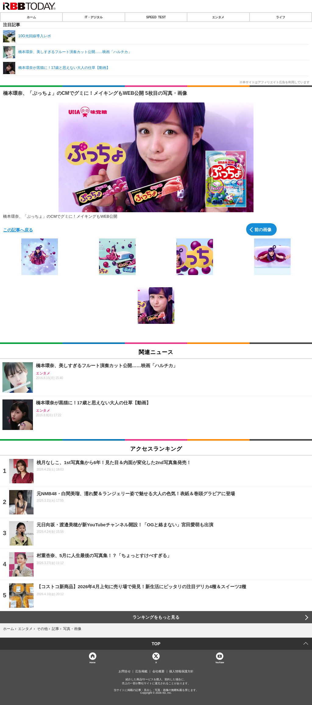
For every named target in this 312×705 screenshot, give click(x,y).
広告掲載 (141, 671)
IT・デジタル (94, 17)
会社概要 (158, 671)
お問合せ (125, 671)
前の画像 (262, 229)
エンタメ (218, 17)
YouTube (219, 662)
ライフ (280, 17)
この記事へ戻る (18, 229)
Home (92, 662)
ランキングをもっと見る (156, 617)
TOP (156, 643)
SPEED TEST (156, 17)
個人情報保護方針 (181, 671)
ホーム (31, 17)
